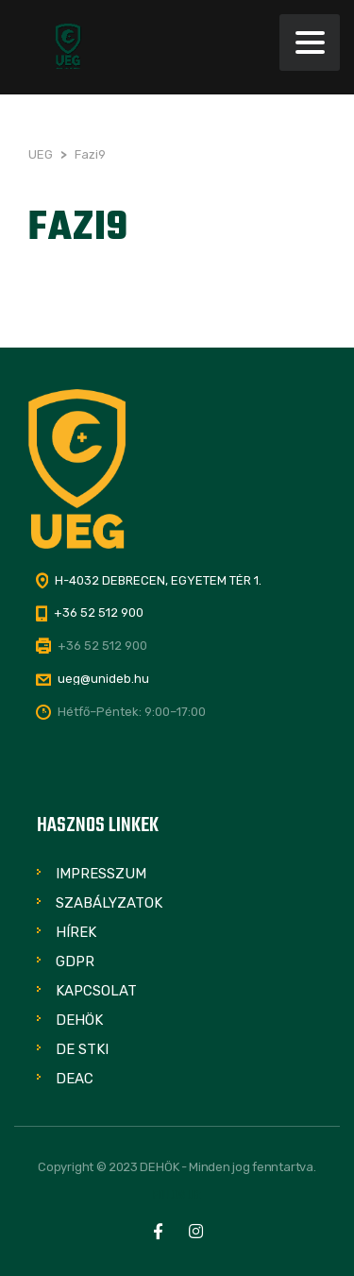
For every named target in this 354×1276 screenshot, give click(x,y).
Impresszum (101, 873)
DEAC (74, 1078)
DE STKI (82, 1049)
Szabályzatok (109, 902)
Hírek (76, 932)
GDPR (75, 961)
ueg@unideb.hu (103, 679)
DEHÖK (79, 1020)
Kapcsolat (96, 990)
